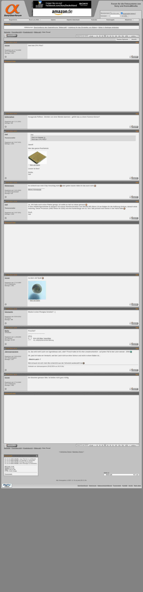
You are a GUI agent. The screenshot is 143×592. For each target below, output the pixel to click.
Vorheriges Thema (65, 452)
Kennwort (103, 16)
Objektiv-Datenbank (73, 20)
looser (7, 45)
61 (113, 36)
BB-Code (7, 466)
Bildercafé (37, 32)
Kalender (94, 20)
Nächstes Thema (77, 452)
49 (99, 36)
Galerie (53, 20)
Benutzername (105, 13)
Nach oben (137, 485)
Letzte (133, 36)
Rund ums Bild (34, 20)
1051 (126, 36)
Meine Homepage (34, 189)
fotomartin (9, 312)
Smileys (7, 468)
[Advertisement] (23, 87)
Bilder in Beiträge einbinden (108, 27)
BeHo (7, 331)
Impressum (92, 485)
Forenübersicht (17, 32)
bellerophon (9, 117)
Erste (91, 36)
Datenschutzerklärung (105, 485)
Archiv (131, 485)
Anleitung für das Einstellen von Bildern (82, 27)
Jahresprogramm (11, 352)
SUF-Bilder (40, 338)
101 (116, 36)
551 (123, 36)
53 (110, 36)
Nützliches (128, 20)
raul (6, 134)
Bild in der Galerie (35, 165)
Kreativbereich (28, 32)
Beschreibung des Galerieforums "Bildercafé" (50, 27)
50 (102, 36)
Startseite (7, 32)
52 (107, 36)
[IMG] (6, 469)
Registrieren (13, 20)
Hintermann (9, 186)
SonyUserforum (83, 485)
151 (119, 36)
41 (97, 36)
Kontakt (124, 485)
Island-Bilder (47, 338)
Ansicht (134, 39)
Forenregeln (110, 20)
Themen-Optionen (122, 39)
